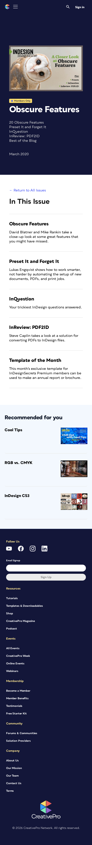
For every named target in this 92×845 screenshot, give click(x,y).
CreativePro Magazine (20, 621)
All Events (12, 648)
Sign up (46, 577)
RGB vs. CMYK (18, 463)
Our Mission (14, 768)
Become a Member (18, 690)
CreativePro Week (18, 656)
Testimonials (14, 706)
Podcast (11, 628)
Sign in (79, 7)
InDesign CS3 (17, 496)
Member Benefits (17, 698)
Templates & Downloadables (24, 605)
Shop (9, 613)
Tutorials (12, 598)
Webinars (12, 671)
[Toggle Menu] (15, 7)
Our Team (12, 775)
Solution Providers (18, 740)
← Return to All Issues (27, 190)
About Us (12, 760)
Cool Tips (13, 430)
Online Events (15, 663)
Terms (10, 790)
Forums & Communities (21, 733)
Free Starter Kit (16, 713)
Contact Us (13, 783)
